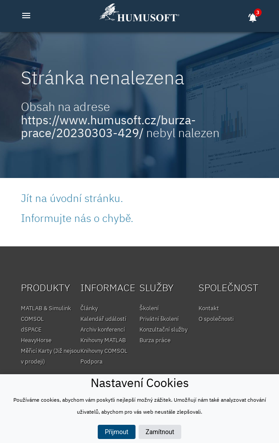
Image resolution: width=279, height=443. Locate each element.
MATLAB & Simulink (46, 308)
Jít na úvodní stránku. (72, 198)
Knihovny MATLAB (103, 340)
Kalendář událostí (103, 319)
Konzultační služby (163, 329)
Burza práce (155, 340)
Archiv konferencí (102, 329)
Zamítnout (160, 431)
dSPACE (31, 329)
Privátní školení (159, 319)
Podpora (91, 361)
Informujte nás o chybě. (77, 218)
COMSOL (32, 319)
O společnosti (216, 319)
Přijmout (116, 431)
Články (89, 308)
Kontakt (209, 308)
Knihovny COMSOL (104, 351)
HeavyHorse (36, 340)
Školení (149, 308)
